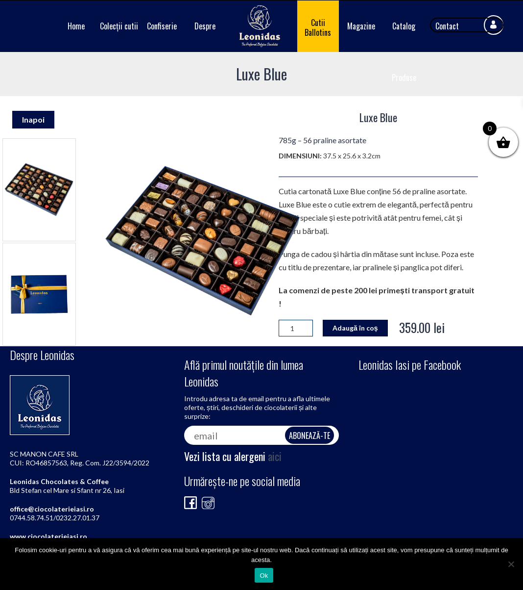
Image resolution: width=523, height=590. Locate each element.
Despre (204, 26)
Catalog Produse (404, 51)
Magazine (361, 26)
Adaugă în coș (355, 328)
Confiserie (162, 26)
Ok (264, 575)
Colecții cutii (119, 26)
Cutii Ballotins (318, 27)
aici (275, 456)
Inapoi (33, 119)
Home (76, 26)
